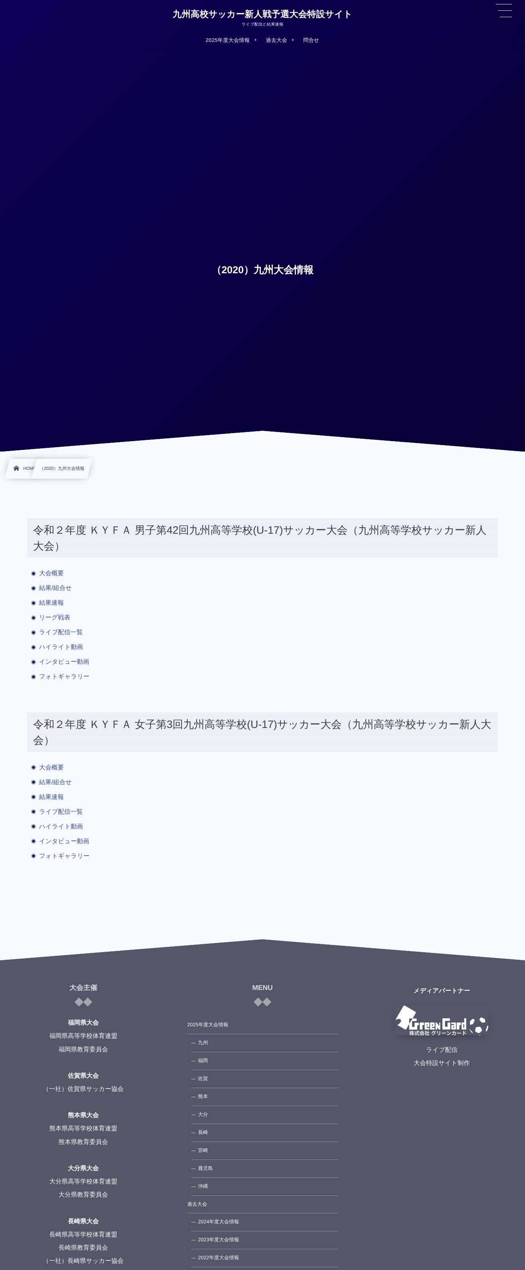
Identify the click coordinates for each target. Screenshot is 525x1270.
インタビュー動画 (64, 662)
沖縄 (203, 1186)
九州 (203, 1042)
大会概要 (51, 573)
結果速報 (51, 603)
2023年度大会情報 (218, 1239)
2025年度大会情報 (207, 1024)
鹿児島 (205, 1168)
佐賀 (203, 1078)
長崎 (203, 1132)
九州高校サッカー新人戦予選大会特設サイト (262, 14)
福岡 (203, 1060)
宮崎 (203, 1150)
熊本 (203, 1096)
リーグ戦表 (54, 617)
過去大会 (197, 1204)
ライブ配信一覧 (64, 632)
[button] (504, 11)
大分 (203, 1114)
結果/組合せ (55, 588)
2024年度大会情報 (218, 1222)
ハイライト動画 (61, 647)
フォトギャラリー (64, 676)
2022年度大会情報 (218, 1257)
